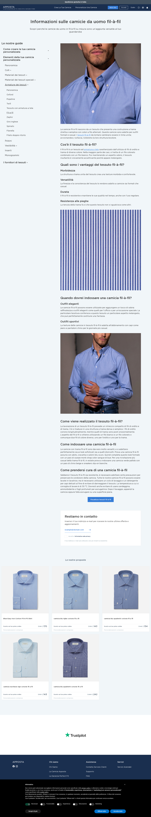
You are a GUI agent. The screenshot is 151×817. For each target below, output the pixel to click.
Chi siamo (53, 767)
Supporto (90, 771)
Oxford (10, 95)
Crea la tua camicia (62, 7)
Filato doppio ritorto (16, 135)
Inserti (8, 151)
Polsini (8, 141)
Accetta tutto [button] (117, 811)
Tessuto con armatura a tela (20, 108)
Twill (9, 104)
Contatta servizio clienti (96, 767)
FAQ (88, 776)
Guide (133, 7)
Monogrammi (12, 155)
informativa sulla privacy (82, 536)
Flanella (10, 131)
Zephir (10, 117)
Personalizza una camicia (86, 7)
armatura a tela (91, 150)
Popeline (11, 99)
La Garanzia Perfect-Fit (59, 776)
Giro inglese (12, 122)
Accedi (123, 7)
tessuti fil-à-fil (84, 135)
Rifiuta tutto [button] (102, 811)
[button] (124, 784)
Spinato (10, 126)
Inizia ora (113, 7)
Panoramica (11, 65)
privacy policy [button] (86, 788)
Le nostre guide (12, 43)
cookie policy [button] (44, 792)
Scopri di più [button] (33, 811)
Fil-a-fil (10, 113)
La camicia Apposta (57, 771)
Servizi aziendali (124, 767)
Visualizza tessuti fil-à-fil (100, 499)
